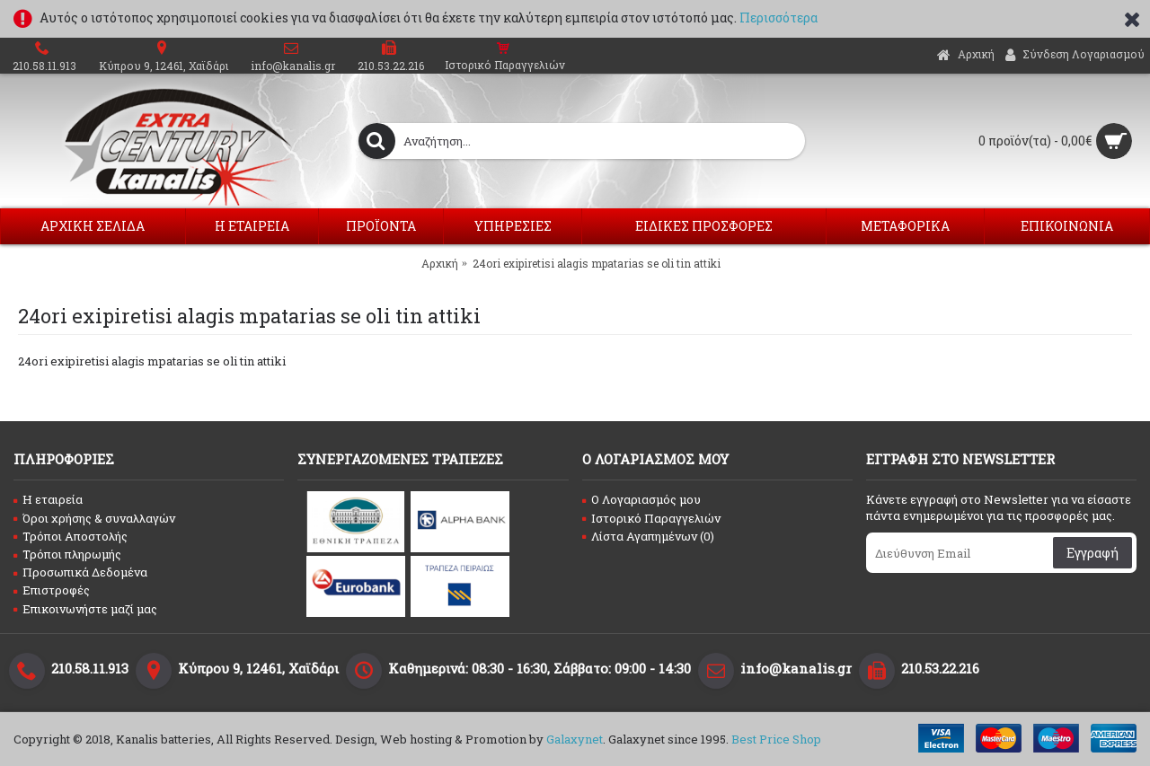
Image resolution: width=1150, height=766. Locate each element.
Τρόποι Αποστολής (70, 536)
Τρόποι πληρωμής (67, 554)
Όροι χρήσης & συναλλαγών (94, 518)
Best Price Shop (776, 739)
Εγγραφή (1092, 552)
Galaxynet (574, 739)
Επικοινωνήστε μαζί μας (85, 609)
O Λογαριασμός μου (641, 499)
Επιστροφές (51, 590)
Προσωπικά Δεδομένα (80, 572)
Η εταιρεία (48, 499)
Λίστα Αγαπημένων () (648, 536)
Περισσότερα (778, 17)
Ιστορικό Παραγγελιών (651, 518)
